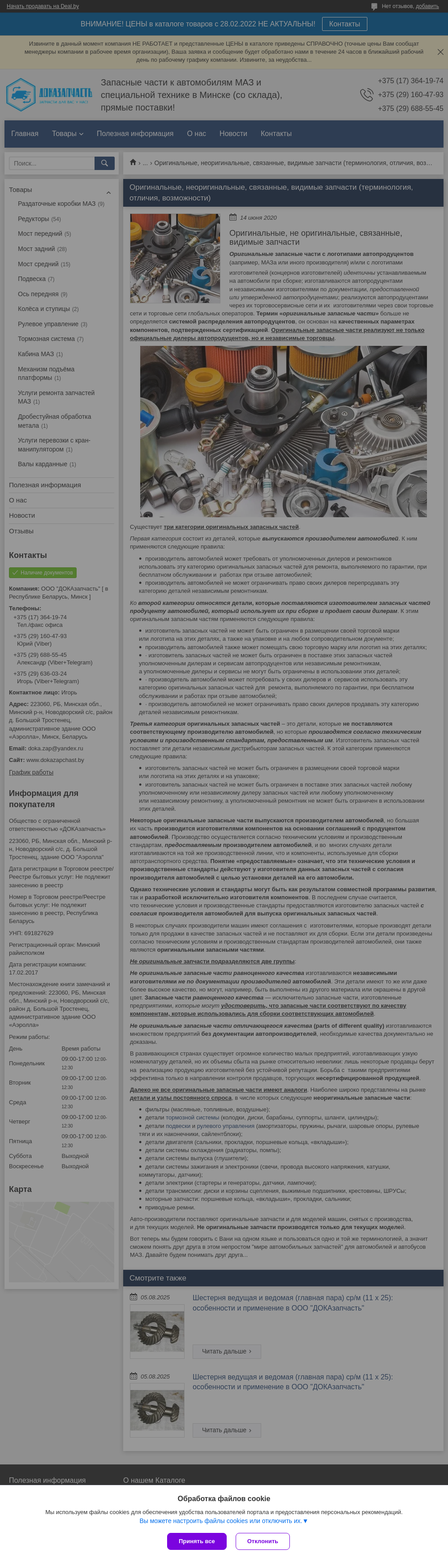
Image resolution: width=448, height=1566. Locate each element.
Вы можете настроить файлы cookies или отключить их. (220, 1520)
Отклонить (262, 1541)
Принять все (197, 1541)
